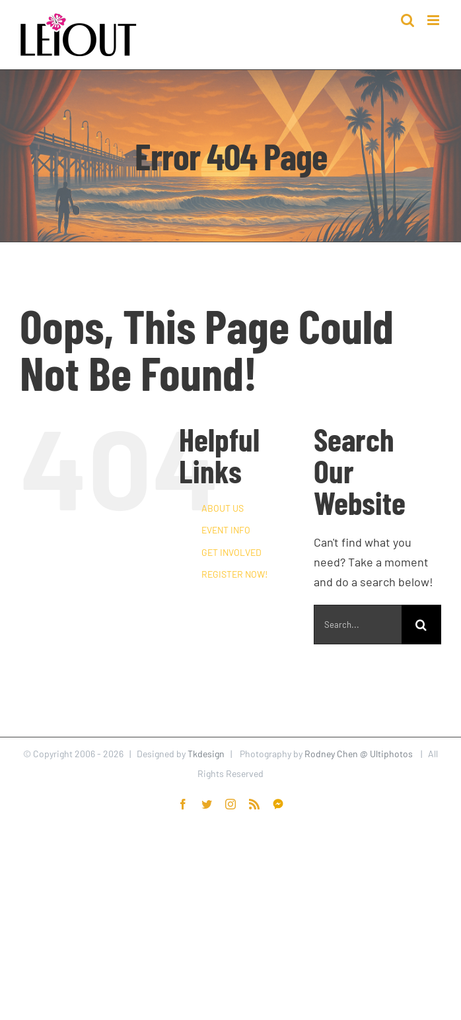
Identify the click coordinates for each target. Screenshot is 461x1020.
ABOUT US (222, 508)
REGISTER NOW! (234, 574)
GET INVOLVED (231, 552)
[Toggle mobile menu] (434, 20)
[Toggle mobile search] (407, 20)
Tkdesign (206, 753)
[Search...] (358, 624)
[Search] (421, 624)
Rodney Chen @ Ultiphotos (358, 753)
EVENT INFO (225, 529)
